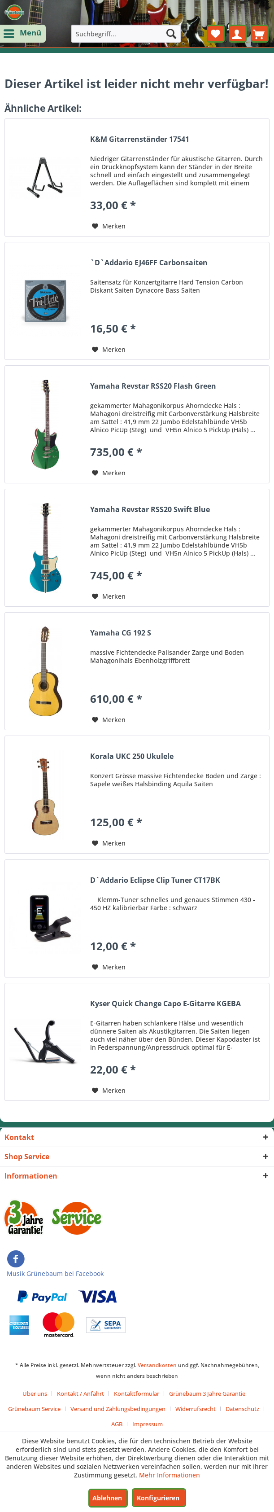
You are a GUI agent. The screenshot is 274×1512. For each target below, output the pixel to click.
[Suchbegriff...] (126, 34)
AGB (116, 1424)
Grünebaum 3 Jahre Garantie (207, 1393)
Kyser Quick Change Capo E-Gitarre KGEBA (165, 1003)
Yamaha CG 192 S (120, 633)
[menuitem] (23, 34)
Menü (23, 32)
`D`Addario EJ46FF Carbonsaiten (149, 262)
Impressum (147, 1424)
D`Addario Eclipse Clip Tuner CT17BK (155, 880)
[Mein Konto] (238, 34)
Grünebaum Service (34, 1409)
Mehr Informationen (169, 1475)
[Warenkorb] (260, 34)
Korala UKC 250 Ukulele (132, 756)
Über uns (34, 1393)
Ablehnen (107, 1498)
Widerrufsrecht (195, 1409)
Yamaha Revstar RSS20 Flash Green (153, 386)
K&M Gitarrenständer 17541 (139, 139)
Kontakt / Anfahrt (80, 1393)
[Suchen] (171, 34)
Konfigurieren (158, 1498)
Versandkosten (157, 1365)
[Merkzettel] (216, 34)
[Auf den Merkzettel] (109, 226)
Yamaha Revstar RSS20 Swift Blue (150, 509)
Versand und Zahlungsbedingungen (117, 1409)
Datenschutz (242, 1409)
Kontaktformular (136, 1393)
